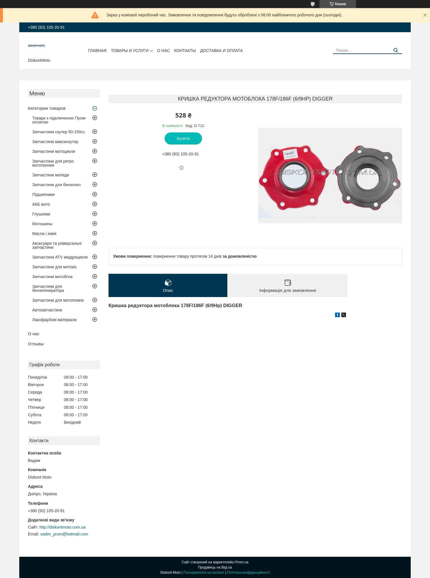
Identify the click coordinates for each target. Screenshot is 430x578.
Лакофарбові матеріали (54, 319)
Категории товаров (46, 108)
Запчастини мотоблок (52, 276)
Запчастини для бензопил (56, 184)
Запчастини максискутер (55, 141)
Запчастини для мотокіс (54, 267)
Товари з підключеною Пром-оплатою (59, 120)
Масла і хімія (44, 233)
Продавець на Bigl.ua (215, 567)
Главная (97, 50)
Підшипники (43, 194)
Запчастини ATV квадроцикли (60, 257)
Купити (183, 138)
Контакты (185, 50)
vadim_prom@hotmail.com (64, 534)
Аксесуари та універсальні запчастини (56, 245)
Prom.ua (241, 562)
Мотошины (42, 223)
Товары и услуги (130, 50)
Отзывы (36, 343)
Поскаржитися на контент (203, 573)
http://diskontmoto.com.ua (62, 527)
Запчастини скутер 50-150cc (58, 132)
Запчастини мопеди (50, 175)
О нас (163, 50)
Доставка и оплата (221, 50)
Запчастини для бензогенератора (48, 288)
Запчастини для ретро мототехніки (53, 163)
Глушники (41, 214)
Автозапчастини (47, 310)
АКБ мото (41, 204)
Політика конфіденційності (248, 573)
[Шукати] (395, 50)
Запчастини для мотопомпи (58, 300)
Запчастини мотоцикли (53, 151)
